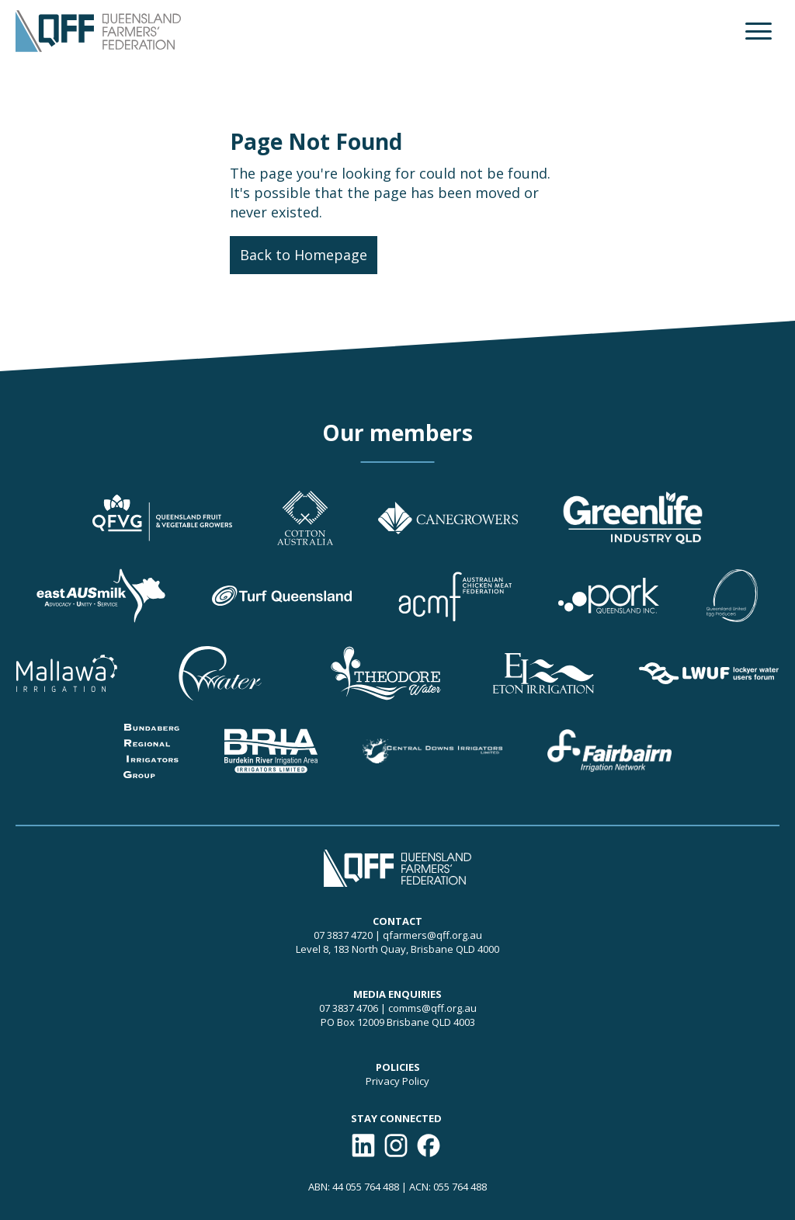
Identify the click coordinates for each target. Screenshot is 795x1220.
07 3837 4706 (348, 1008)
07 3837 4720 (343, 935)
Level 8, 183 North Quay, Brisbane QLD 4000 (397, 949)
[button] (758, 31)
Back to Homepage (303, 254)
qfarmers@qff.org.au (432, 935)
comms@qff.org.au (432, 1008)
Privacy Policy (397, 1081)
